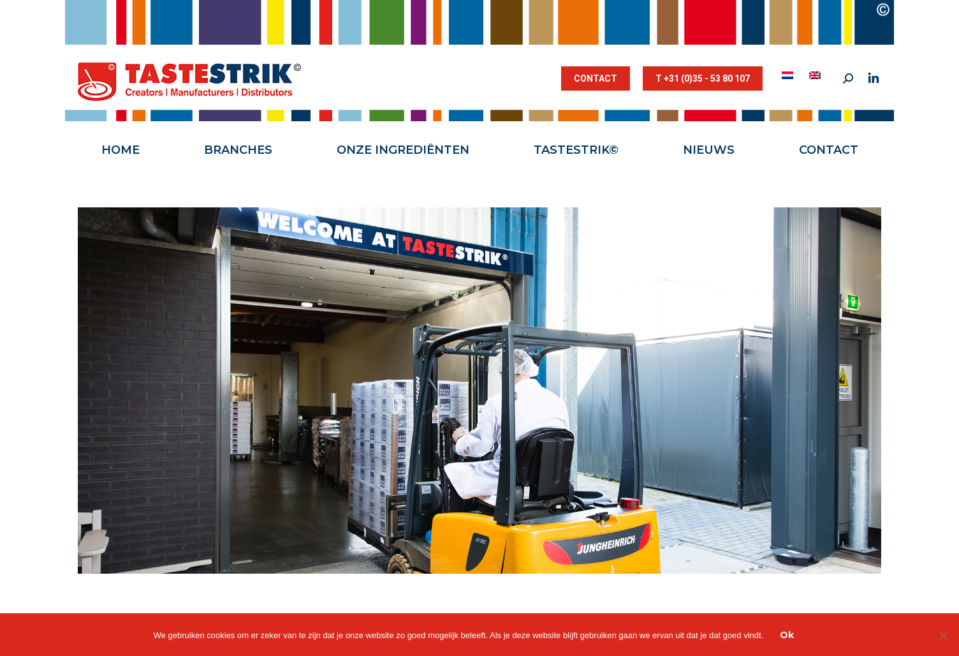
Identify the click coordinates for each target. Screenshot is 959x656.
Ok (787, 635)
